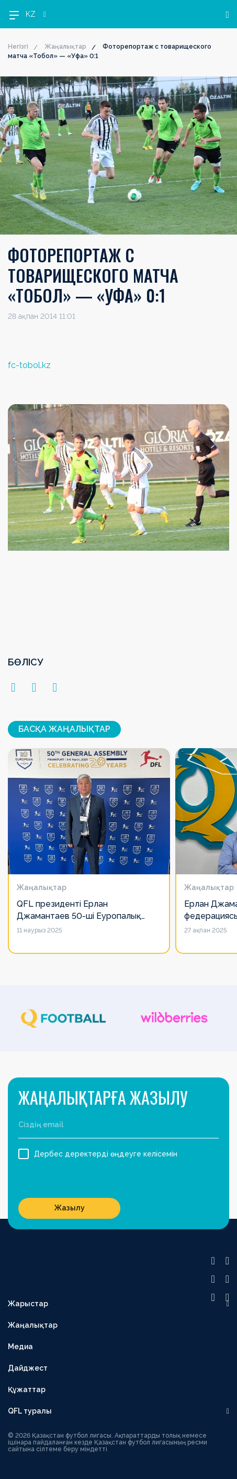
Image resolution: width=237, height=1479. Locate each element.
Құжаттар (27, 1389)
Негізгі (18, 46)
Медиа (20, 1346)
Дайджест (28, 1368)
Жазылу (69, 1208)
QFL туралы (30, 1411)
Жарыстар (28, 1303)
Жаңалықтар (65, 46)
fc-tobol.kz (29, 365)
